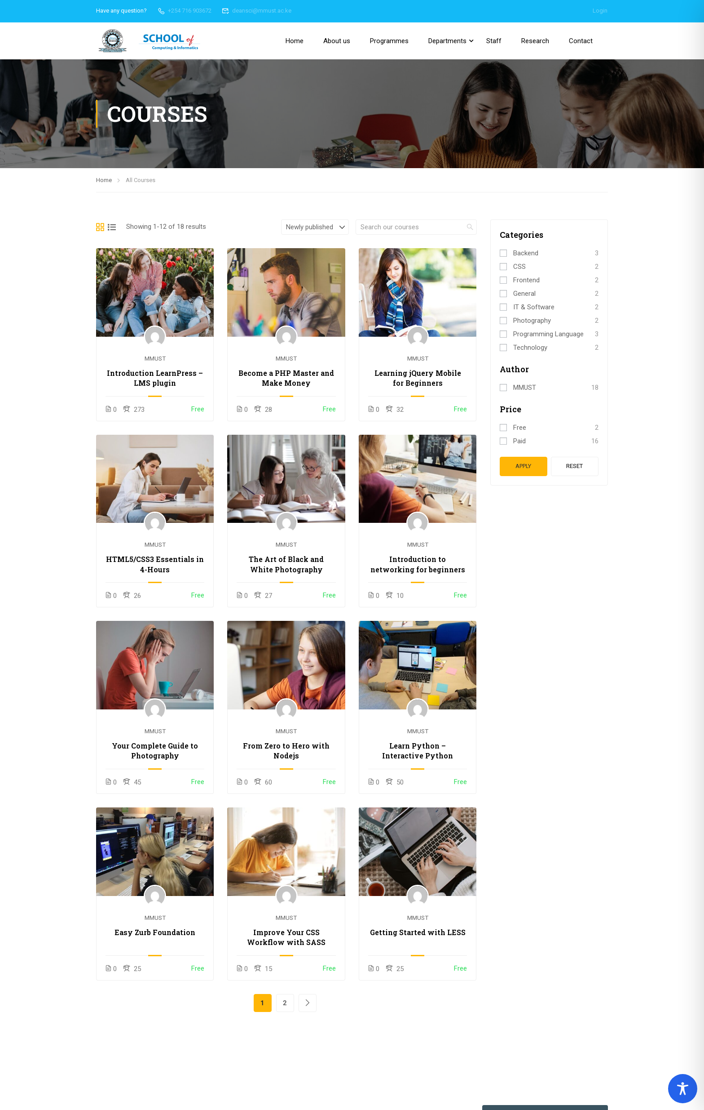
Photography (532, 321)
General (524, 294)
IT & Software (533, 307)
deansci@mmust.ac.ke (257, 10)
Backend (525, 253)
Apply (523, 466)
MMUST (155, 358)
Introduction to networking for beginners (417, 564)
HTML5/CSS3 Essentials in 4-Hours (155, 564)
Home (295, 41)
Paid (519, 441)
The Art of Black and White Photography (286, 564)
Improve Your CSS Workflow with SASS (286, 937)
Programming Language (548, 334)
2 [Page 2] (285, 1003)
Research (535, 41)
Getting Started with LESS (418, 932)
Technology (530, 347)
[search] (470, 227)
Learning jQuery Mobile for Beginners (417, 378)
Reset (574, 466)
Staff (494, 41)
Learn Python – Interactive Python (417, 750)
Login (600, 10)
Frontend (526, 280)
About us (336, 41)
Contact (581, 41)
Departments (447, 41)
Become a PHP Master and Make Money (286, 378)
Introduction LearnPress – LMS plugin (155, 378)
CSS (519, 267)
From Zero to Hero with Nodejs (286, 750)
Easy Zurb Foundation (154, 932)
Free (519, 427)
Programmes (389, 41)
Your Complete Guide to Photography (155, 750)
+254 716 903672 (184, 10)
